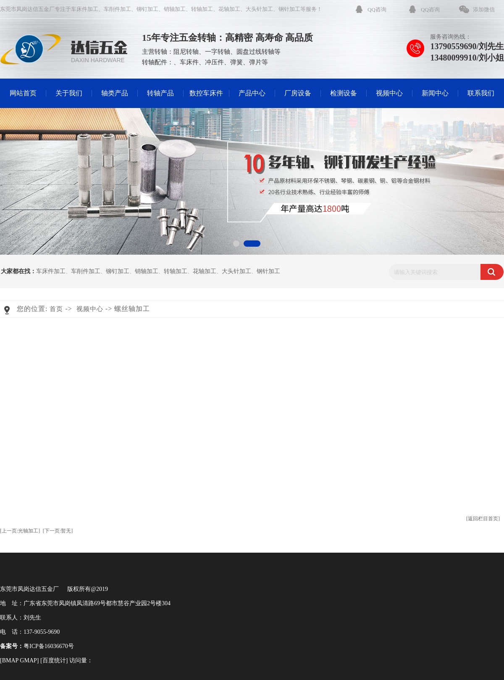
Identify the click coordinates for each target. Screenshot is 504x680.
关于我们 (68, 93)
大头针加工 (259, 9)
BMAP (10, 660)
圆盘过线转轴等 (258, 51)
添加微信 (484, 9)
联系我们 (480, 93)
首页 (56, 309)
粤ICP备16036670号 (49, 646)
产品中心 (252, 93)
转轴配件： (157, 62)
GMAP (28, 660)
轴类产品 (114, 93)
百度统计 (54, 660)
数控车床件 (206, 93)
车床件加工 (84, 9)
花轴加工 (229, 9)
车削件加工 (117, 9)
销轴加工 (175, 9)
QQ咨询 (377, 9)
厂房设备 (297, 93)
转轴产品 (160, 93)
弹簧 (236, 62)
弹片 (255, 62)
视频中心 (389, 93)
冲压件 (214, 62)
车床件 (189, 62)
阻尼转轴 (186, 51)
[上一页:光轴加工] (20, 531)
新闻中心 (435, 93)
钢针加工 (289, 9)
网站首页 (23, 93)
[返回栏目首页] (483, 519)
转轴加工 (202, 9)
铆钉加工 (147, 9)
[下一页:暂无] (58, 531)
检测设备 (343, 93)
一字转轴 (217, 51)
